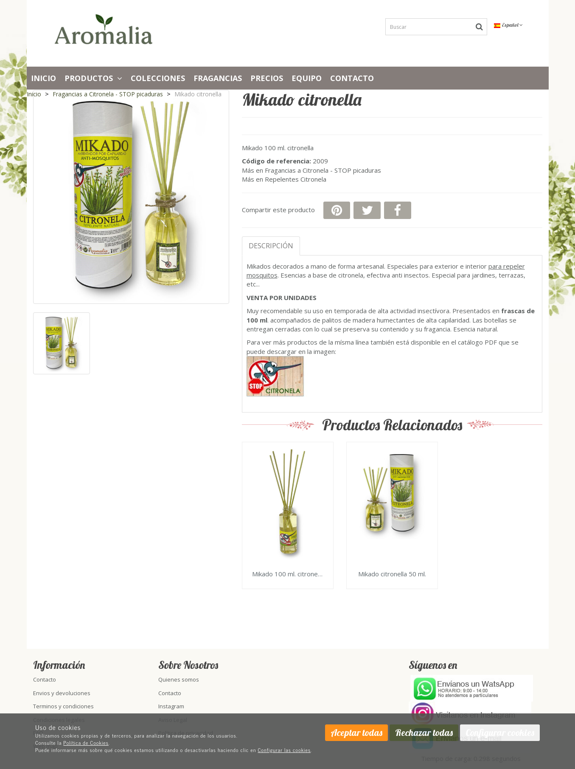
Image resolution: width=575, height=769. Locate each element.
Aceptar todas (356, 732)
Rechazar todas (424, 732)
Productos (93, 78)
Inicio (43, 78)
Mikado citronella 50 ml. (392, 574)
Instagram (171, 706)
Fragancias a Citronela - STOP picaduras (323, 170)
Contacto (352, 78)
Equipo (307, 78)
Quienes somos (178, 679)
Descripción (271, 245)
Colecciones (158, 78)
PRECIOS (266, 78)
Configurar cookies (500, 732)
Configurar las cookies (284, 750)
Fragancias (218, 78)
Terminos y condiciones (63, 706)
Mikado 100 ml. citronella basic (287, 574)
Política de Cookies (86, 742)
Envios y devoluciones (61, 693)
